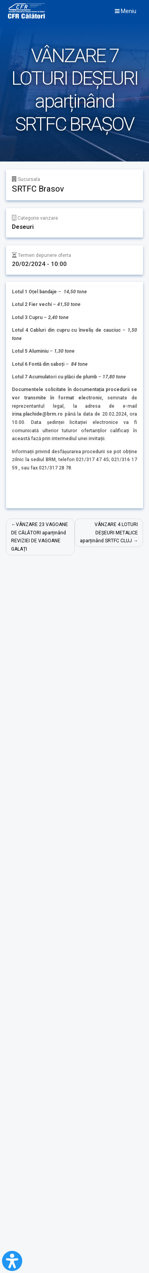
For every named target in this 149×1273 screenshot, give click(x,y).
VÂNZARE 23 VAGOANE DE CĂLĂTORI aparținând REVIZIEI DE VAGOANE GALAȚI (39, 537)
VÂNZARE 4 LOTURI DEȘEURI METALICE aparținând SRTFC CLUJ (109, 532)
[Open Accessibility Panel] (12, 1261)
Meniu (125, 11)
